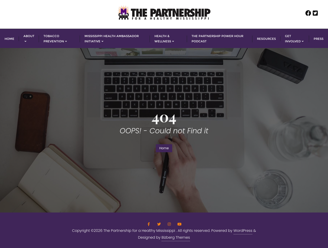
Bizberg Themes (175, 237)
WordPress (242, 230)
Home (164, 148)
